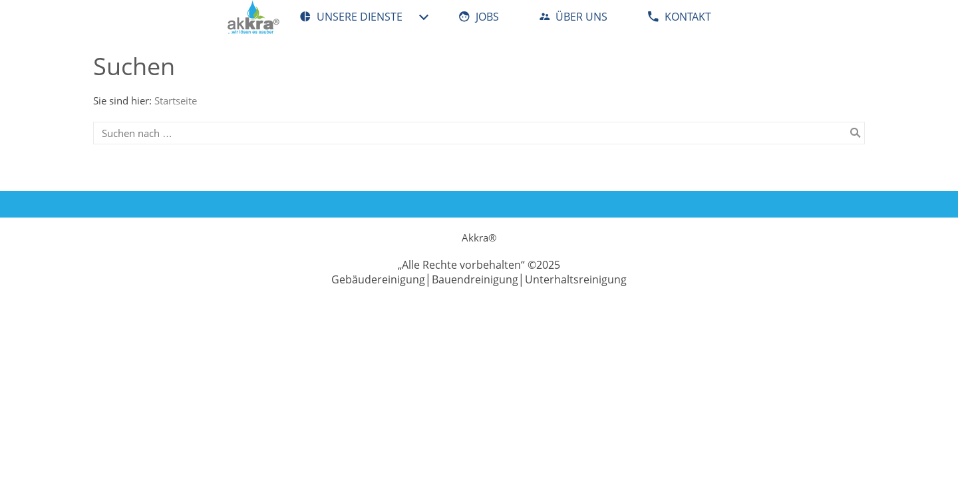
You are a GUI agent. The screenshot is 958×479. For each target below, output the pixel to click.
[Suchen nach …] (479, 133)
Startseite (175, 100)
